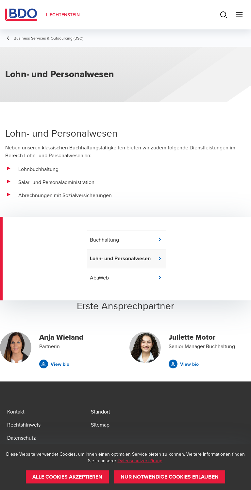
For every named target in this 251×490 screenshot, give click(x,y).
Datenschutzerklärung (140, 460)
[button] (128, 240)
